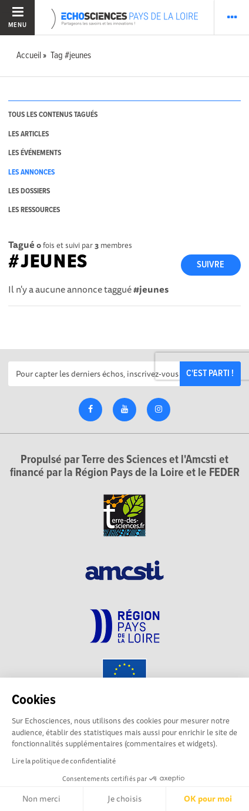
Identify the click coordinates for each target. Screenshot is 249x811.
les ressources (34, 210)
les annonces (31, 172)
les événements (34, 153)
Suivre (210, 265)
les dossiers (29, 191)
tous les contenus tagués (52, 115)
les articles (28, 134)
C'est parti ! (210, 373)
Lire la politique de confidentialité (64, 760)
